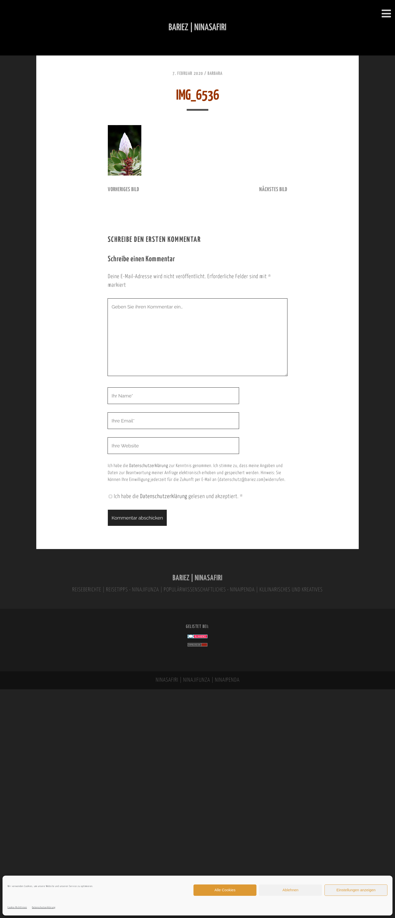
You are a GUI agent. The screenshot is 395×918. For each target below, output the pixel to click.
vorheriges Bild (123, 189)
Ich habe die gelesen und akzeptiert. (176, 496)
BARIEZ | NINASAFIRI (197, 578)
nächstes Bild (273, 189)
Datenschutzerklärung (43, 907)
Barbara (215, 73)
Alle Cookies (224, 890)
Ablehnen (290, 890)
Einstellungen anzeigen (355, 890)
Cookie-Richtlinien (17, 907)
